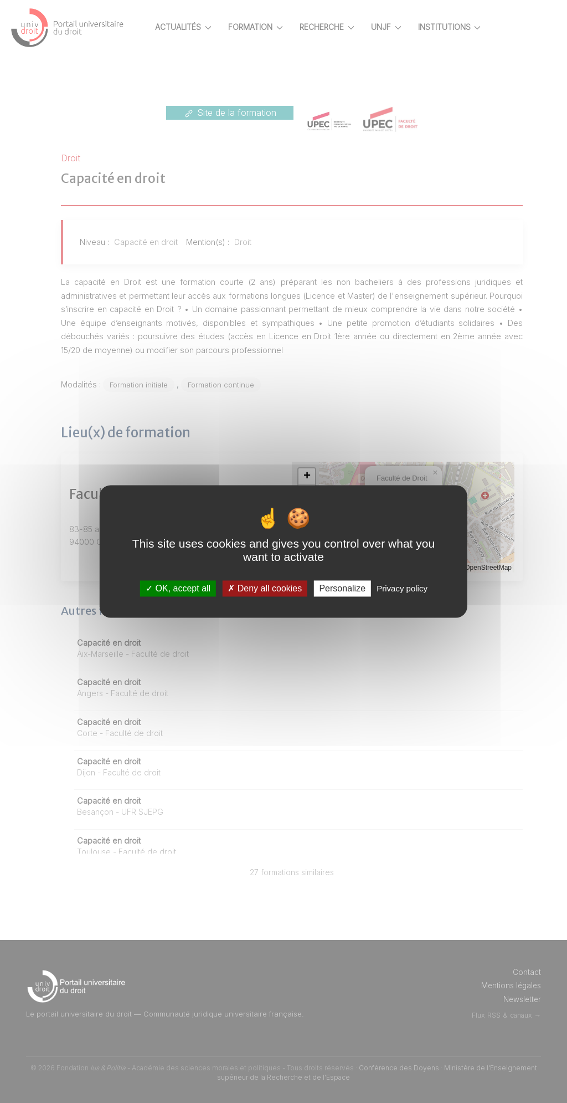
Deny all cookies (265, 588)
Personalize (342, 588)
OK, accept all (178, 588)
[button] (326, 476)
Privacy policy (402, 588)
